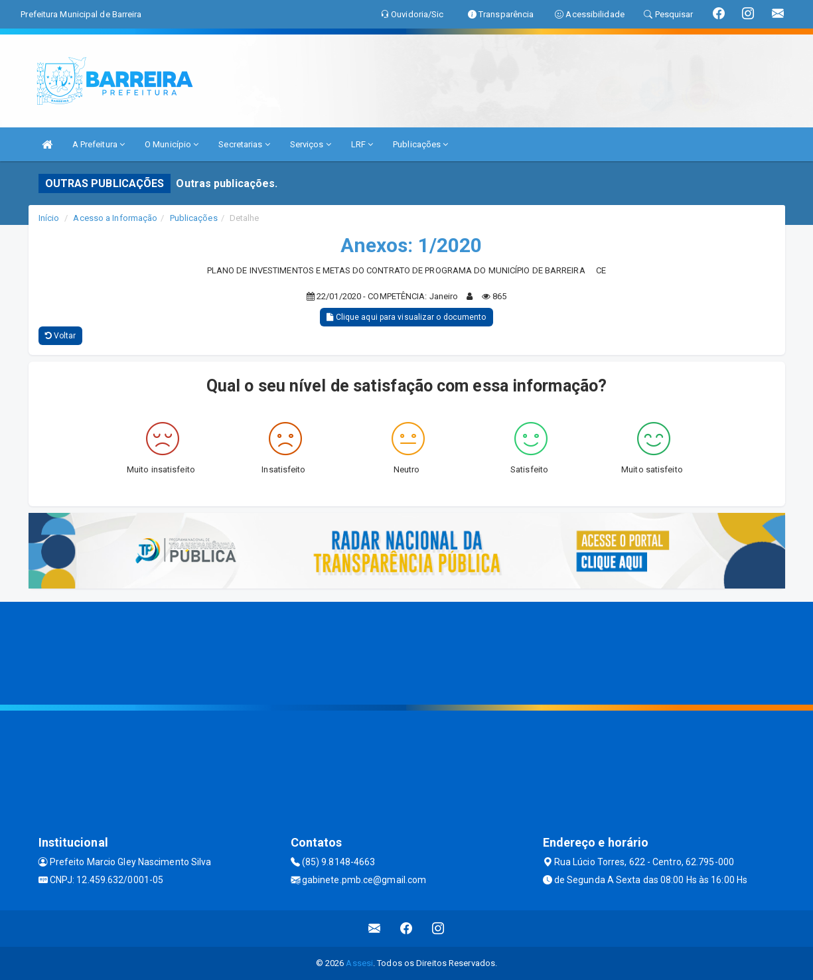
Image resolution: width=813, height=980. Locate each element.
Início (49, 218)
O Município (171, 144)
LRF (362, 144)
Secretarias (243, 144)
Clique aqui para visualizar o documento (406, 317)
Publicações (420, 144)
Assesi (359, 963)
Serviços (310, 144)
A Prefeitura (98, 144)
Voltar (60, 335)
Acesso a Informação (115, 218)
